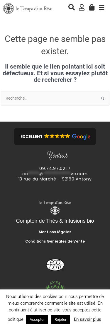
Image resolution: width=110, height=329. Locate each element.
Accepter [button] (37, 319)
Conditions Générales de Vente (55, 241)
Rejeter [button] (60, 319)
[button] (55, 136)
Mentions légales (55, 231)
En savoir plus (87, 319)
